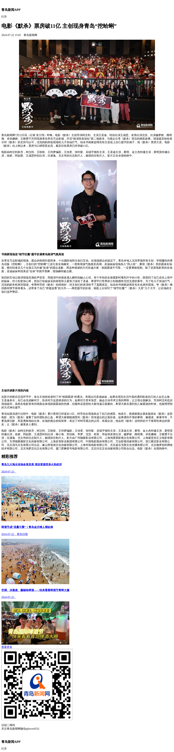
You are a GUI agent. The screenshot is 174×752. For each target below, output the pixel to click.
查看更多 (6, 646)
